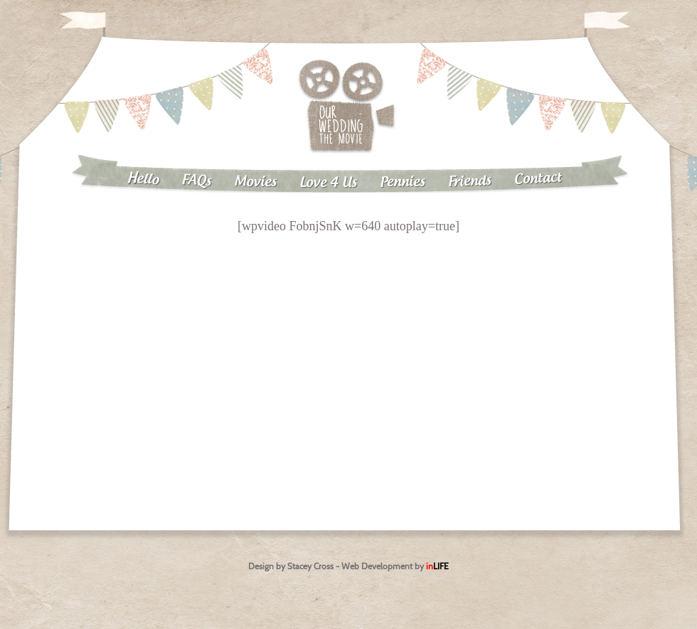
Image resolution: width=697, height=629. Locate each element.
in (437, 566)
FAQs (196, 181)
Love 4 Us (328, 183)
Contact (538, 178)
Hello (143, 179)
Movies (255, 182)
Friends (470, 181)
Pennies (402, 182)
